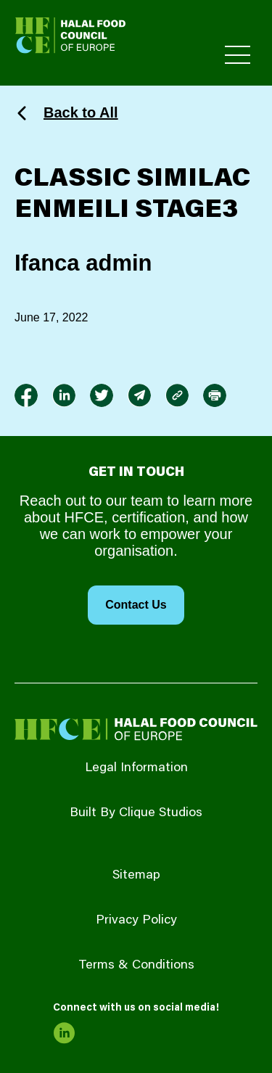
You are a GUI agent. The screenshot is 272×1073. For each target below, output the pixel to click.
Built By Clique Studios (136, 813)
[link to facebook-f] (26, 395)
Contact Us (135, 605)
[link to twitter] (101, 395)
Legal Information (136, 768)
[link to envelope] (139, 395)
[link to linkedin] (63, 395)
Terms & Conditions (136, 965)
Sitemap (136, 875)
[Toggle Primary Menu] (237, 54)
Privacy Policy (136, 920)
